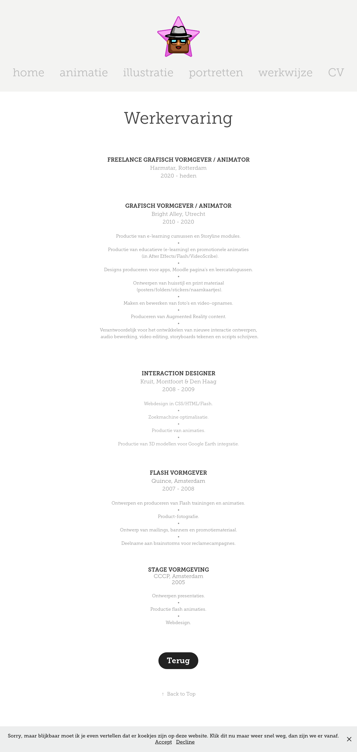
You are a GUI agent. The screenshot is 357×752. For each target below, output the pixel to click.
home (28, 72)
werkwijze (285, 72)
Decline (185, 742)
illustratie (148, 72)
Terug (178, 660)
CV (336, 72)
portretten (216, 72)
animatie (84, 72)
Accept (163, 742)
